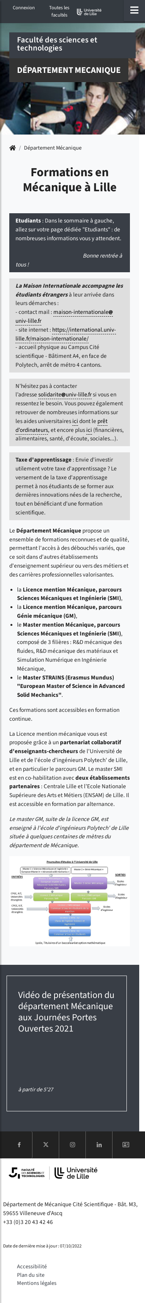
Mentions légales (36, 1283)
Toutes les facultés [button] (59, 11)
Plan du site (30, 1275)
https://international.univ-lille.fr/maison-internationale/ (65, 334)
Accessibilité (32, 1267)
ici (75, 421)
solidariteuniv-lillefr (65, 394)
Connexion (24, 7)
